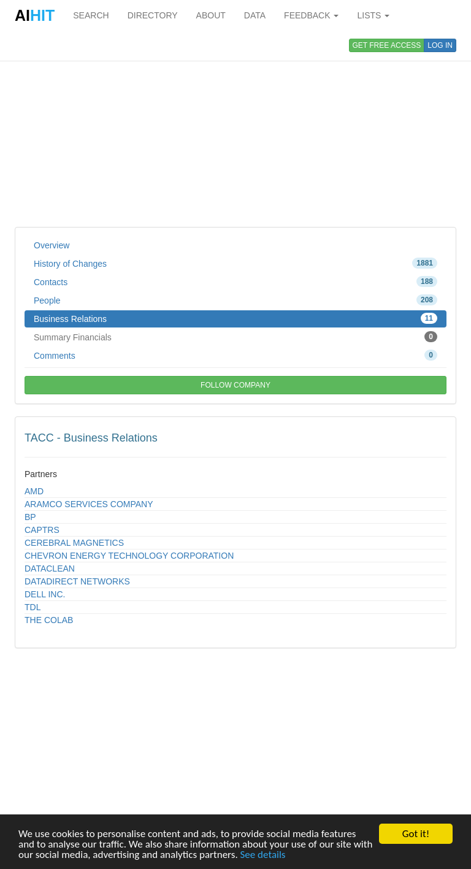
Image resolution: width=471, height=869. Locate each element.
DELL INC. (45, 594)
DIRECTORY (153, 15)
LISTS (373, 15)
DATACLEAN (50, 568)
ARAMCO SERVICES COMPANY (89, 504)
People (235, 299)
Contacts (235, 281)
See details (263, 855)
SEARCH (91, 15)
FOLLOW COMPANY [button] (235, 385)
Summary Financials (235, 336)
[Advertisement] (235, 129)
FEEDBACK (311, 15)
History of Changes (235, 263)
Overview (51, 245)
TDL (32, 607)
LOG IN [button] (440, 45)
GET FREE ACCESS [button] (387, 45)
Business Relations (235, 318)
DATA (255, 15)
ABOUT (211, 15)
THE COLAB (49, 620)
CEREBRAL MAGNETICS (74, 543)
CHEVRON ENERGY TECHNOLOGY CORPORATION (129, 556)
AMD (34, 491)
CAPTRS (42, 530)
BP (30, 517)
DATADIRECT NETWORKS (77, 581)
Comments (235, 355)
